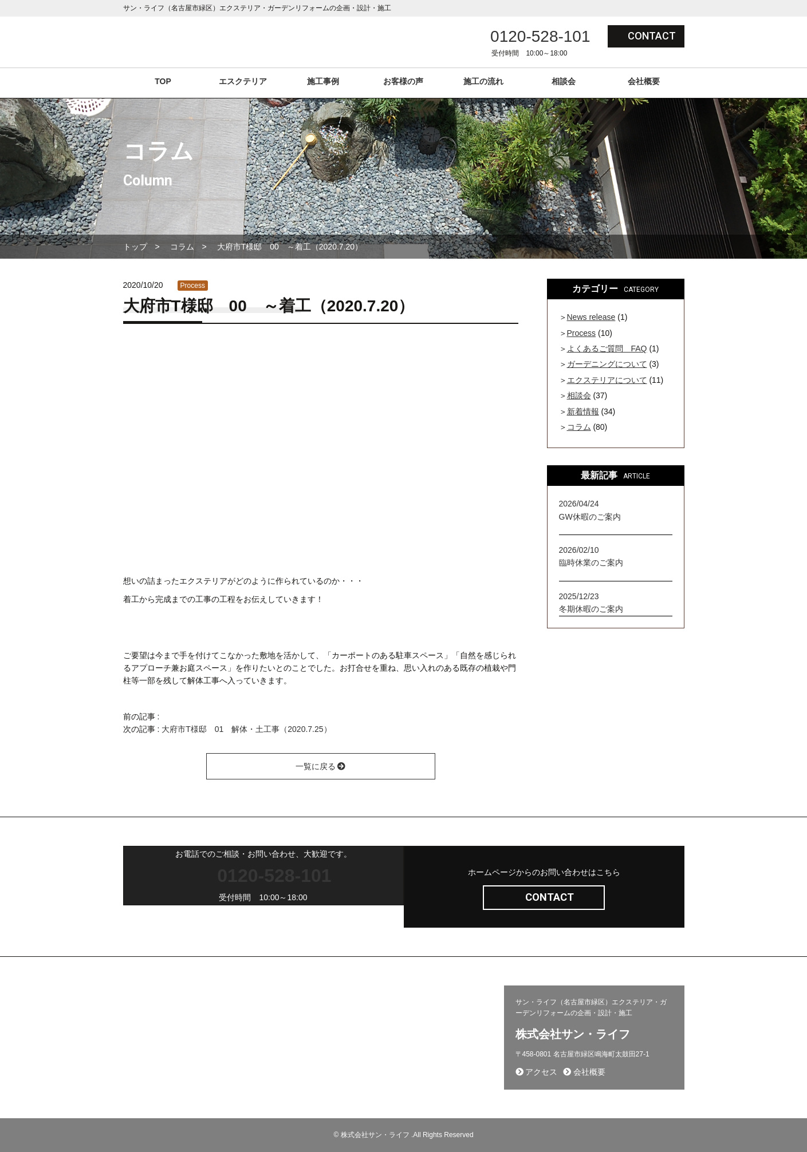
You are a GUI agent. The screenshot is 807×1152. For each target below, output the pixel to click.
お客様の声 (403, 81)
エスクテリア (243, 81)
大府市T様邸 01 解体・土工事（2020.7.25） (246, 729)
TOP (163, 81)
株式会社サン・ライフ (572, 1034)
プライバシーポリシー (394, 1043)
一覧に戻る (321, 766)
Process (192, 286)
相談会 (564, 81)
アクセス (536, 1071)
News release (591, 317)
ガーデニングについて (607, 364)
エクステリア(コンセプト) (165, 1009)
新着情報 (583, 411)
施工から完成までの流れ (397, 1026)
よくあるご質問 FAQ (607, 348)
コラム (579, 426)
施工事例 (323, 81)
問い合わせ (377, 1009)
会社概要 (644, 81)
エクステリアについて (607, 380)
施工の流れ (483, 81)
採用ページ (143, 1026)
